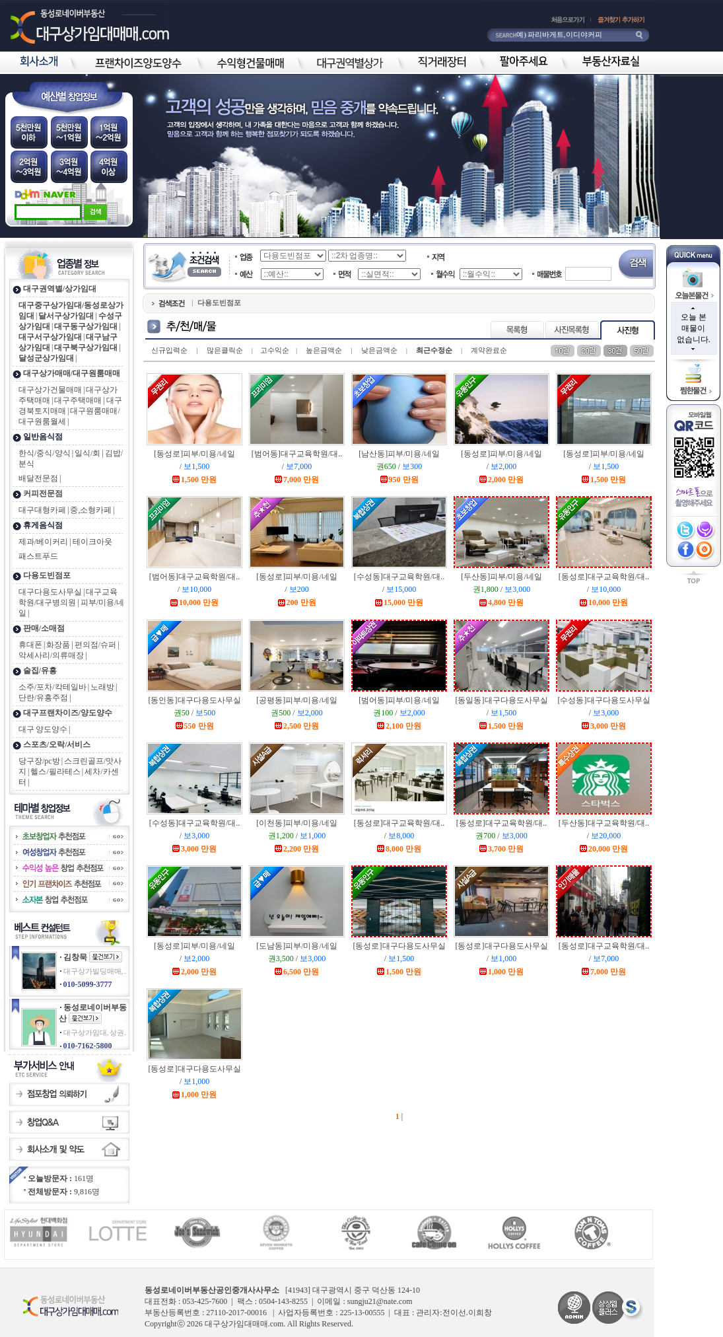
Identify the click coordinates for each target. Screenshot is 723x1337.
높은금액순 (324, 350)
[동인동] (195, 700)
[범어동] (297, 453)
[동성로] (194, 453)
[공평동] (296, 700)
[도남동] (296, 946)
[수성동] (399, 576)
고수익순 (274, 350)
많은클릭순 (225, 350)
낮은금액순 (379, 350)
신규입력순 (169, 350)
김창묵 (75, 957)
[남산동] (399, 453)
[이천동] (296, 823)
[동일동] (502, 700)
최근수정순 (434, 350)
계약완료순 (489, 350)
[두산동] (501, 576)
